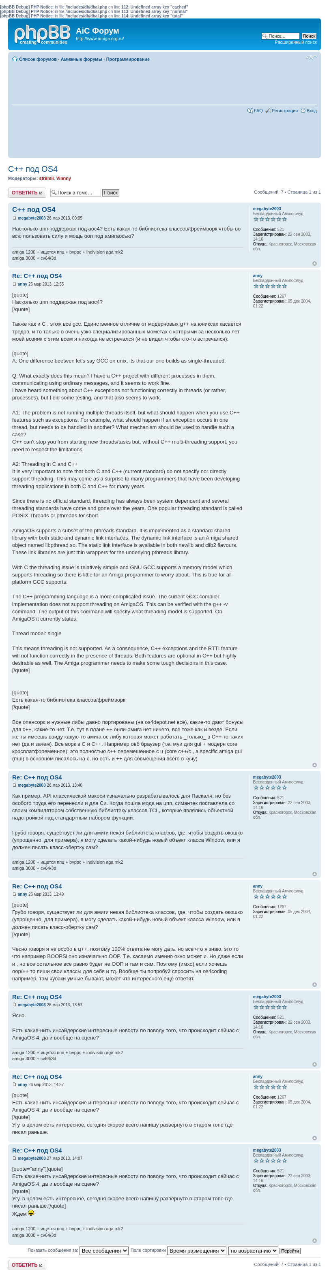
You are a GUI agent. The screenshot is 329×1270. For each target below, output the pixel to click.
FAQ (258, 110)
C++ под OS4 (33, 168)
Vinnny (63, 178)
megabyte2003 (32, 218)
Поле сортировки (178, 1250)
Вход (312, 110)
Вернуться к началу (314, 263)
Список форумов (38, 59)
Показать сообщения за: (78, 1250)
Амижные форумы (81, 59)
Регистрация (285, 110)
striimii (46, 178)
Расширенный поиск (296, 42)
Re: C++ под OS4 (37, 275)
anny (22, 284)
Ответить (27, 193)
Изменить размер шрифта (311, 57)
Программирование (128, 59)
